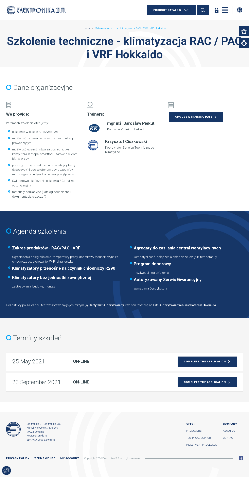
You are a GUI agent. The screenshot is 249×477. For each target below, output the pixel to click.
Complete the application (205, 361)
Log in (216, 10)
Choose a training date (193, 116)
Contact (228, 437)
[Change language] (239, 10)
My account (69, 458)
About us (229, 430)
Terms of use (44, 458)
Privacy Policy (17, 458)
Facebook (241, 458)
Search (203, 10)
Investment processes (201, 444)
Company (230, 423)
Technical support (199, 437)
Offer (191, 423)
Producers (193, 430)
